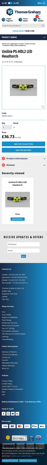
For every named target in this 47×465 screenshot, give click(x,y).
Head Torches (30, 44)
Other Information (10, 346)
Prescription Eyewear (10, 331)
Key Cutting (6, 314)
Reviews (24, 165)
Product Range (24, 37)
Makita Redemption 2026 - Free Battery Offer (21, 402)
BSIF (3, 392)
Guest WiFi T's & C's (10, 386)
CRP (3, 394)
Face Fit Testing (8, 328)
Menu (41, 3)
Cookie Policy (7, 383)
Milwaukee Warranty (10, 363)
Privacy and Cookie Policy (20, 456)
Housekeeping (7, 339)
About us (5, 368)
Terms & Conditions (9, 354)
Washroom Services (9, 323)
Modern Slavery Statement (12, 389)
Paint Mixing (6, 320)
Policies (5, 375)
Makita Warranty (8, 365)
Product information (24, 158)
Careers (5, 360)
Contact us (6, 357)
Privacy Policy (7, 381)
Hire (3, 312)
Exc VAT (16, 3)
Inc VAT (4, 3)
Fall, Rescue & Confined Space (13, 334)
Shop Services (8, 306)
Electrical (5, 44)
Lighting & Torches (17, 44)
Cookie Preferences (28, 460)
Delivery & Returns (9, 352)
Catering (5, 336)
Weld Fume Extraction (10, 325)
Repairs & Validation (10, 317)
